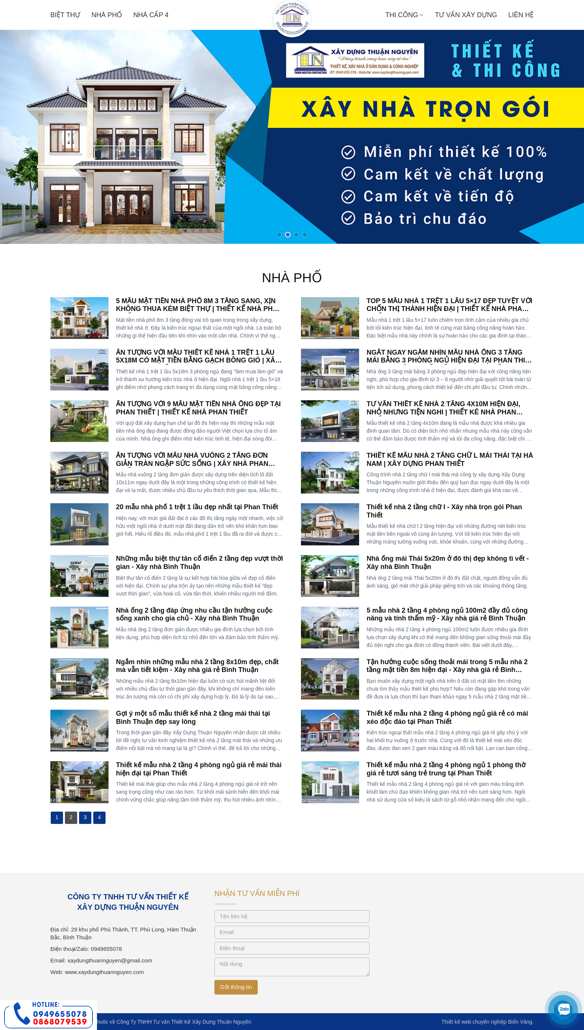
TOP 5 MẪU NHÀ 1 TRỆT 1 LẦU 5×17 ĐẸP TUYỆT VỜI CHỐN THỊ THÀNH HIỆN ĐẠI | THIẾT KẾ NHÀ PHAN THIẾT (450, 309)
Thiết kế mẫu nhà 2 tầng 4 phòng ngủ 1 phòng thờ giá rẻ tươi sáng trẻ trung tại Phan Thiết (446, 769)
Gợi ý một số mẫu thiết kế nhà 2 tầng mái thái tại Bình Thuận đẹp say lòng (193, 717)
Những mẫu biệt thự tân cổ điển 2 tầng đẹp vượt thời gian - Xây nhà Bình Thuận (199, 562)
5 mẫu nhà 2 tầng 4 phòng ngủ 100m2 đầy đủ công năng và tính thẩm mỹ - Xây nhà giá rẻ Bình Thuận (447, 614)
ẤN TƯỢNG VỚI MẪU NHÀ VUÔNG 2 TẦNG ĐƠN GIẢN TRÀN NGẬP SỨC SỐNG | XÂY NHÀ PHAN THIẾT (192, 463)
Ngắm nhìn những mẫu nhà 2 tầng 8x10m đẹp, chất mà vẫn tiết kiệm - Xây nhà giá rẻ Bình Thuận (197, 666)
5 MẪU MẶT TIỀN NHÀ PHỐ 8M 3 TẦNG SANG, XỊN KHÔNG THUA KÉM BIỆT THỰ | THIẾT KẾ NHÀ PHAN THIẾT (199, 309)
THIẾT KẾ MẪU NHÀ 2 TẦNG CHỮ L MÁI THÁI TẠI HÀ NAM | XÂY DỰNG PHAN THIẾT (450, 459)
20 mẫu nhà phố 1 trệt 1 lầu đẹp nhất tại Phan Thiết (197, 507)
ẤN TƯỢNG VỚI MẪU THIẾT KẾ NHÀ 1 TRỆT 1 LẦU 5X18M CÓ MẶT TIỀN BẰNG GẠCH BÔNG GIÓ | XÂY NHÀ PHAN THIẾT (198, 360)
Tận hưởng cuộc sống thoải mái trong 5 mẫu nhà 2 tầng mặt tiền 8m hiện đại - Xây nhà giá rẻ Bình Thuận (447, 670)
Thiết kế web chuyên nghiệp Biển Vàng (486, 1022)
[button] (279, 234)
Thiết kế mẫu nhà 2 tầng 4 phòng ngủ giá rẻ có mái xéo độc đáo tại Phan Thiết (447, 717)
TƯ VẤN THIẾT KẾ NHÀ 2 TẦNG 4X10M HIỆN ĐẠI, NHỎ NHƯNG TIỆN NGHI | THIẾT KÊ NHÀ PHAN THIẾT (443, 412)
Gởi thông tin (236, 987)
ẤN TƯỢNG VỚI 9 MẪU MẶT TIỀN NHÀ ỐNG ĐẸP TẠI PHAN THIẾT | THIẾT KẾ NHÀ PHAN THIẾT (198, 408)
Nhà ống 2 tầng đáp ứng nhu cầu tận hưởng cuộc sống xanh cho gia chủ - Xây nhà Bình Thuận (194, 614)
